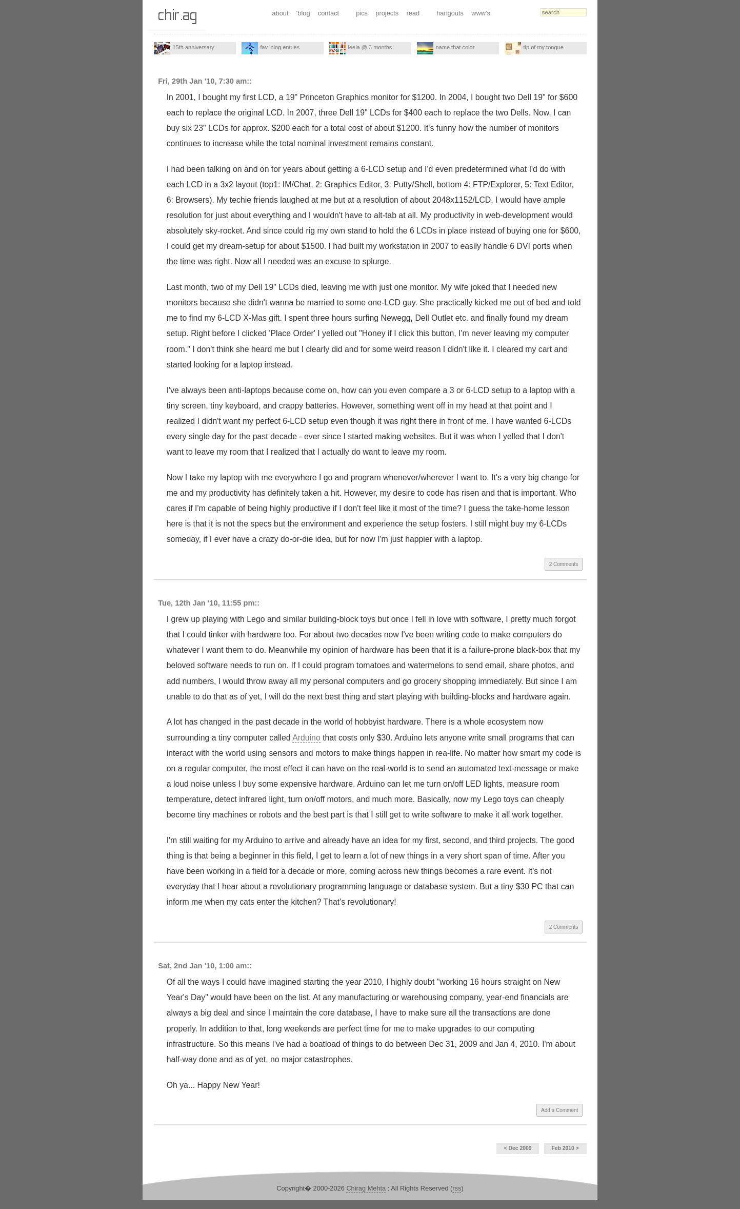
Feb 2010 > (564, 1148)
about (280, 13)
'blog (303, 13)
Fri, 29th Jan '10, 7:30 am (202, 81)
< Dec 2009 (518, 1148)
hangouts (450, 13)
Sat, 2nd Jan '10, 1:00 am (202, 966)
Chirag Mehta (366, 1188)
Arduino (306, 737)
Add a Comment (559, 1110)
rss (456, 1188)
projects (386, 13)
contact (328, 13)
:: (249, 81)
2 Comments (563, 564)
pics (362, 13)
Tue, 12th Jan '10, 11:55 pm (206, 603)
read (413, 13)
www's (480, 13)
